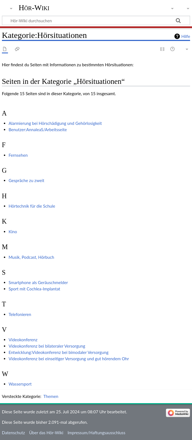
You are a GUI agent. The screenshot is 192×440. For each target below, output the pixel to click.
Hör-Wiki (34, 7)
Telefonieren (20, 314)
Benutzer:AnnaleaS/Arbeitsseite (38, 129)
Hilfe (185, 36)
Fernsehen (18, 155)
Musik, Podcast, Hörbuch (31, 257)
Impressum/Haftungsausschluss (96, 432)
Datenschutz (13, 432)
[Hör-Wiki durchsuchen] (96, 20)
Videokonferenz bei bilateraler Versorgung (47, 345)
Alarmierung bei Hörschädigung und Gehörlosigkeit (55, 123)
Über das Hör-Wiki (46, 432)
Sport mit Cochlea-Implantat (34, 288)
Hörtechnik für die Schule (32, 206)
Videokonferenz (23, 339)
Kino (13, 231)
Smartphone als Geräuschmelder (38, 282)
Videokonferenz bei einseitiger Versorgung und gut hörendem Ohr (69, 358)
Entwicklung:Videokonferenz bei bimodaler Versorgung (58, 352)
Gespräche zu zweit (26, 180)
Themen (50, 396)
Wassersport (20, 383)
